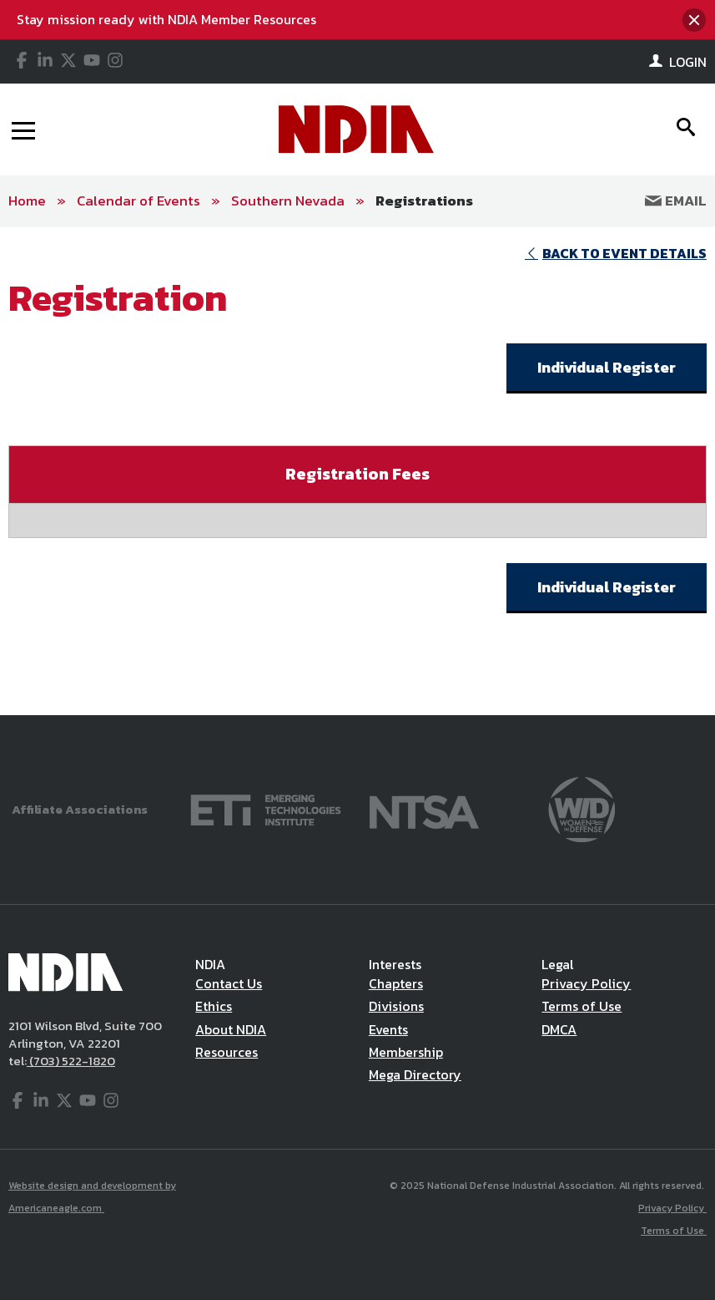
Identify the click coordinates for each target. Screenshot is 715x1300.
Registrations (424, 200)
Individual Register (606, 367)
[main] (357, 471)
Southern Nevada (288, 200)
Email (676, 200)
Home (27, 200)
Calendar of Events (138, 200)
